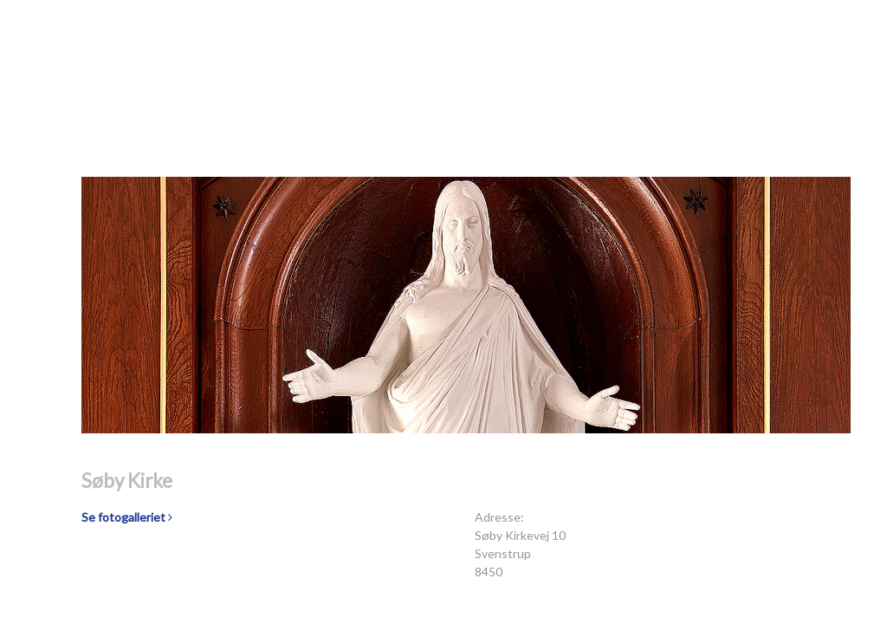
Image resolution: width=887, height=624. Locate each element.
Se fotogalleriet (126, 517)
